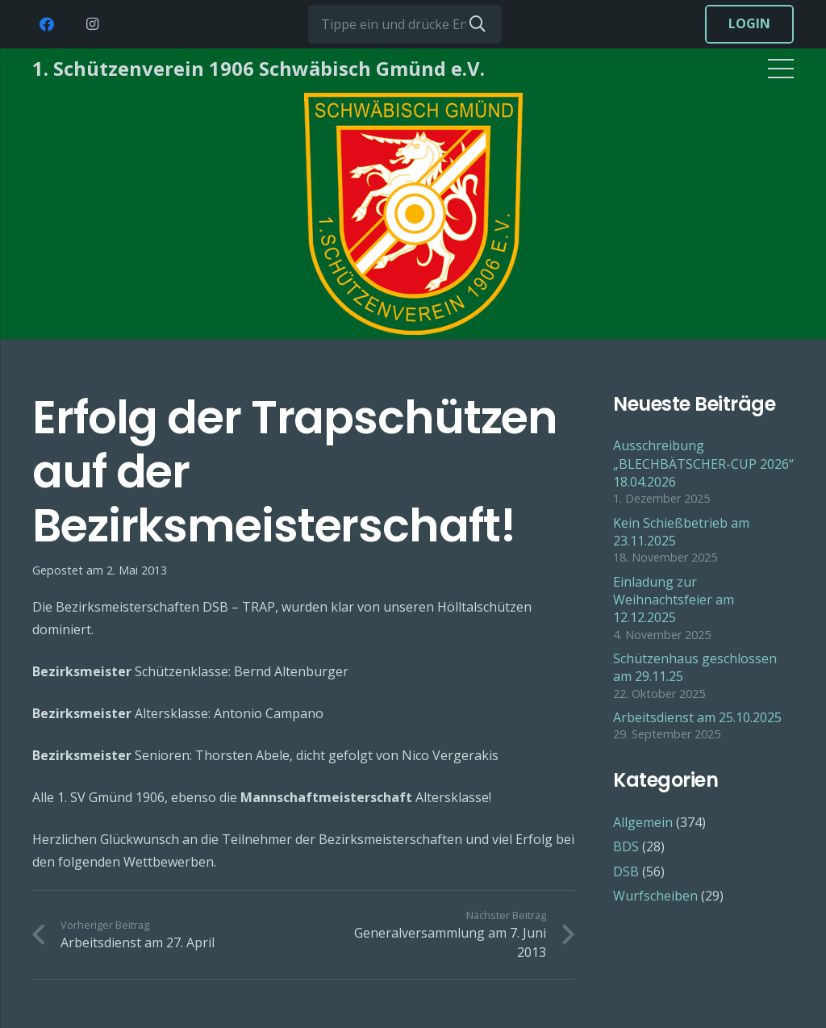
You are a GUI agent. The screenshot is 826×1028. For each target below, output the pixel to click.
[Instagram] (92, 24)
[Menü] (780, 68)
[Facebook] (46, 24)
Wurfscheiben (655, 896)
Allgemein (643, 822)
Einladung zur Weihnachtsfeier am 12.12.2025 (673, 600)
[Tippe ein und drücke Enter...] (405, 24)
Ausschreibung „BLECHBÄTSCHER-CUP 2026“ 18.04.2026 (703, 464)
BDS (626, 846)
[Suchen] (477, 24)
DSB (626, 871)
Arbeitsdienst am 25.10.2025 (697, 717)
